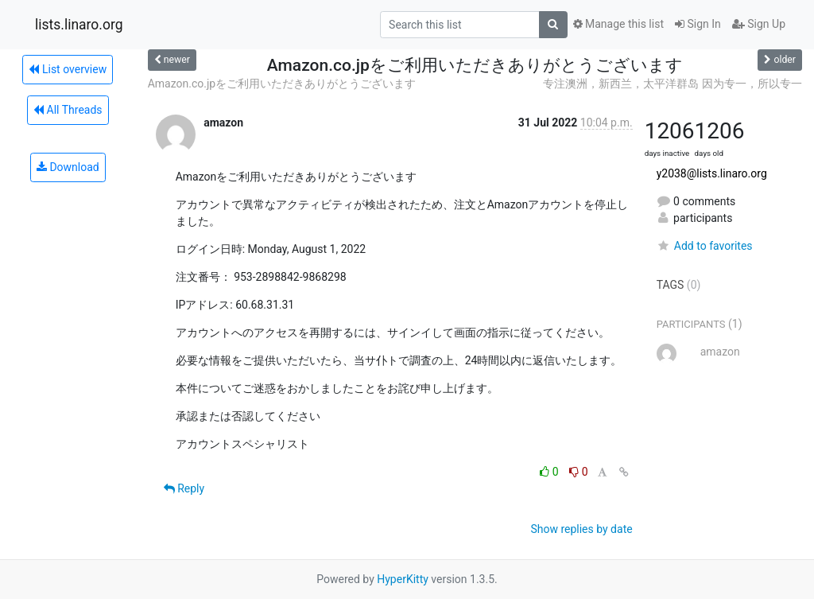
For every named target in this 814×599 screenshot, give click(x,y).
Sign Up (758, 24)
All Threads (67, 109)
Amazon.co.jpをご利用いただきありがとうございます (282, 83)
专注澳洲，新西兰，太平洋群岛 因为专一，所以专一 (672, 83)
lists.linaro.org (79, 25)
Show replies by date (581, 529)
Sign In (698, 24)
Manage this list (618, 24)
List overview (68, 69)
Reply (184, 488)
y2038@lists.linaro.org (712, 173)
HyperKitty (402, 579)
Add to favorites (705, 245)
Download (68, 167)
